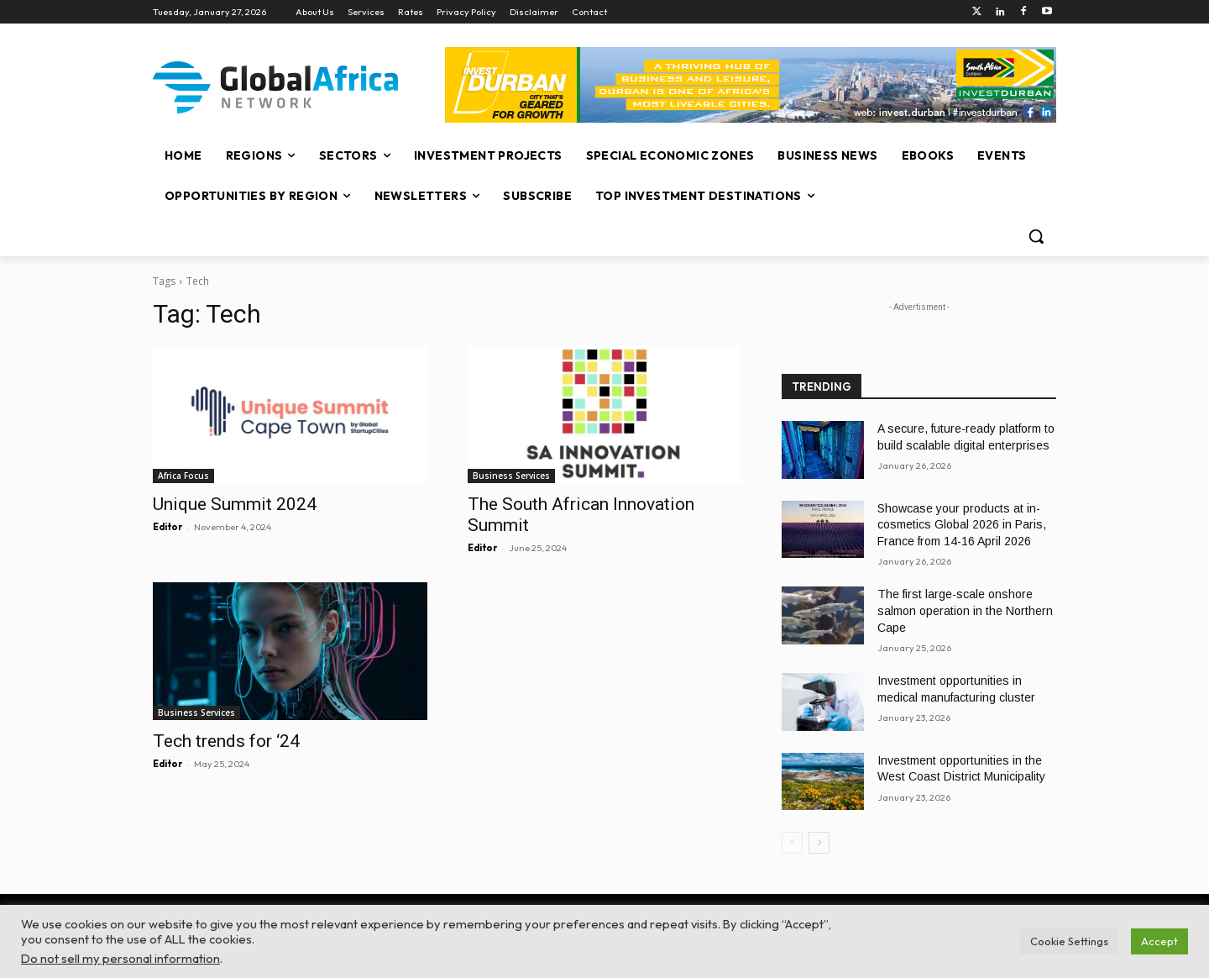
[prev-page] (792, 843)
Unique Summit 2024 (235, 504)
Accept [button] (1159, 941)
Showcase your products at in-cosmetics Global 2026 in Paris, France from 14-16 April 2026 (961, 525)
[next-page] (819, 843)
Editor (167, 527)
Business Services (511, 475)
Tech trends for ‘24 (226, 741)
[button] (1036, 236)
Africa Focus (183, 475)
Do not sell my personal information (120, 958)
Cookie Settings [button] (1069, 941)
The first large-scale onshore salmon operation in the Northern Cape (965, 610)
